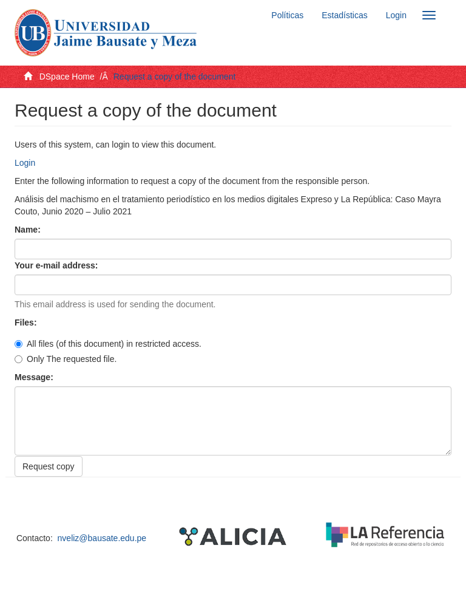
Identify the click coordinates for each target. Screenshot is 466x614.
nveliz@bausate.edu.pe (102, 538)
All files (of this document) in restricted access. (108, 344)
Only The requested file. (65, 359)
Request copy (48, 466)
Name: (29, 229)
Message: (35, 377)
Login (25, 163)
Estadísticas (344, 15)
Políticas (287, 15)
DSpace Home (67, 76)
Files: (27, 322)
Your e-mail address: (57, 265)
